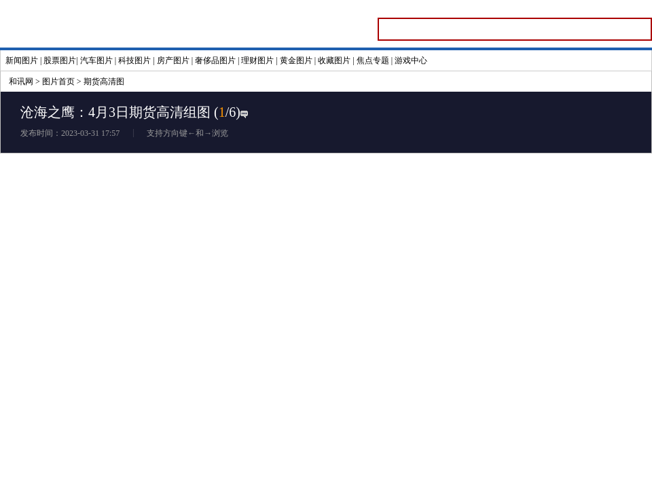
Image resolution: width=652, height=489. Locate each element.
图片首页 (58, 81)
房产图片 (173, 60)
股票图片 (59, 60)
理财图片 (257, 60)
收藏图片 (334, 60)
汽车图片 (96, 60)
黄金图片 (296, 60)
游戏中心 (411, 60)
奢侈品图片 (215, 60)
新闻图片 (21, 60)
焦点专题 (373, 60)
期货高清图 (104, 81)
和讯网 (21, 81)
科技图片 (134, 60)
